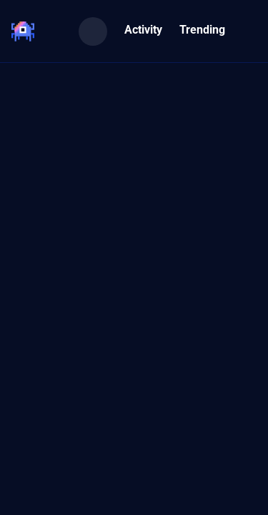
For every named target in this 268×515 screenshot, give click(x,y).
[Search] (93, 31)
